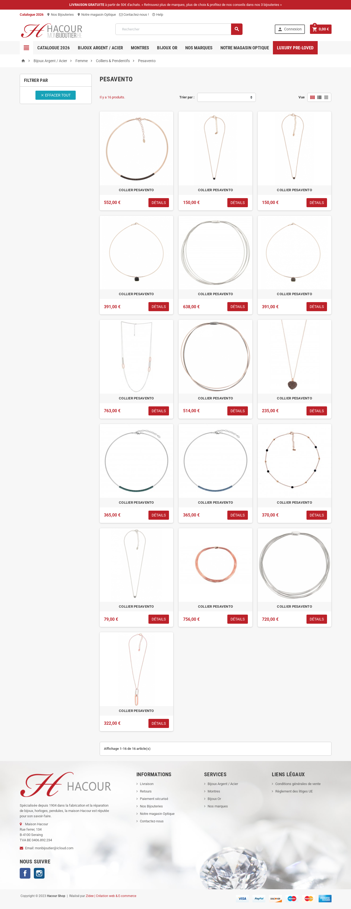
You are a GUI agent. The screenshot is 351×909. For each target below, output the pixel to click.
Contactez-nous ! (134, 15)
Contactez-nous (152, 821)
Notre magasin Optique (96, 15)
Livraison (147, 784)
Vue (301, 97)
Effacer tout (56, 95)
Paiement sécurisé (154, 799)
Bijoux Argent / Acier (100, 47)
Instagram (39, 873)
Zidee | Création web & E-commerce (111, 896)
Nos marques (198, 47)
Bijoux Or (214, 799)
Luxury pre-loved (295, 47)
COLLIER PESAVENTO (136, 190)
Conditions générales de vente (298, 784)
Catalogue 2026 (53, 47)
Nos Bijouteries (60, 15)
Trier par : (187, 97)
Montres (140, 47)
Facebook (25, 873)
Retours (146, 791)
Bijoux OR (167, 47)
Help (157, 15)
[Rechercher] (179, 29)
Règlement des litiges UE (294, 791)
